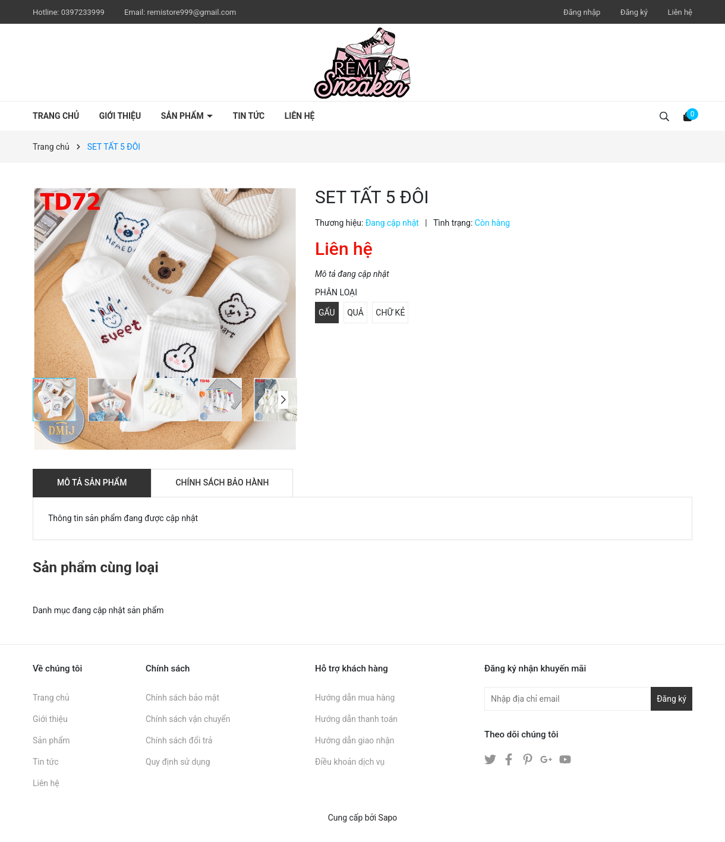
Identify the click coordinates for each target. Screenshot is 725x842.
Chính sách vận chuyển (188, 719)
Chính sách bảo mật (182, 697)
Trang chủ (56, 116)
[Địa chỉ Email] (588, 699)
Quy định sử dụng (178, 762)
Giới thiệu (120, 116)
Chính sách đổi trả (179, 740)
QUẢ (355, 312)
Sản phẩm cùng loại (96, 567)
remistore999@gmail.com (192, 12)
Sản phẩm (183, 116)
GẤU (327, 312)
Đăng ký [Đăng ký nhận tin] (671, 699)
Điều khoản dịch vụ (349, 762)
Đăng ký (634, 12)
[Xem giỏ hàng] (687, 116)
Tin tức (249, 116)
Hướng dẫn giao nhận (355, 740)
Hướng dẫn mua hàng (355, 697)
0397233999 (83, 12)
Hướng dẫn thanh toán (356, 719)
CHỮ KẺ (390, 312)
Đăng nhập (581, 12)
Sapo (388, 817)
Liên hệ (679, 12)
